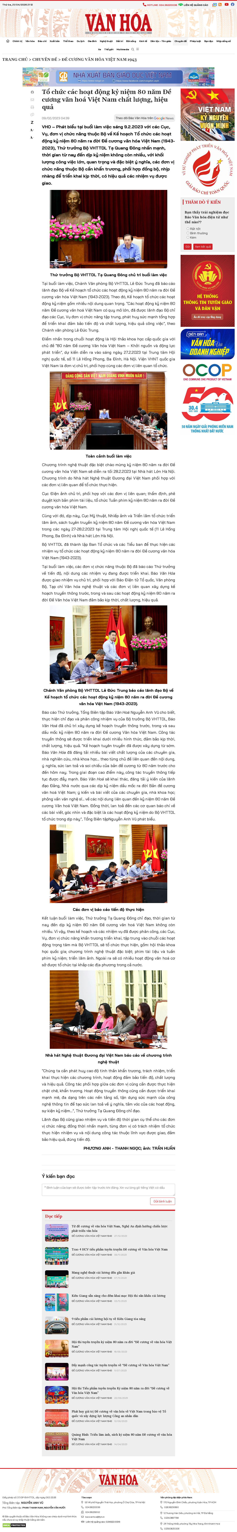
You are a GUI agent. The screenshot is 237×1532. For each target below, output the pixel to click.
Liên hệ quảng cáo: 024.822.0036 (100, 1521)
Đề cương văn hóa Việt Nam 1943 (92, 1236)
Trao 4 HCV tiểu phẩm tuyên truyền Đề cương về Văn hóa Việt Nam (120, 1249)
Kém (191, 237)
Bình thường (197, 233)
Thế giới (108, 49)
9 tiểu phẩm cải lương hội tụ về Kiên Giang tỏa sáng (109, 1318)
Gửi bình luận (163, 1201)
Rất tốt (194, 229)
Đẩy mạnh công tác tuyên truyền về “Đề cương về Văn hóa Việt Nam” (120, 1365)
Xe (99, 49)
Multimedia (123, 49)
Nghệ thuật (106, 41)
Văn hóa (30, 41)
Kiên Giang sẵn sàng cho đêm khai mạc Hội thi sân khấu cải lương (119, 1295)
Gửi (187, 246)
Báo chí (42, 41)
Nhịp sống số (223, 41)
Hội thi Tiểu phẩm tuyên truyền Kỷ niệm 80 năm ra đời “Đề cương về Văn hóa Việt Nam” (120, 1390)
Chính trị (17, 41)
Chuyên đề (181, 41)
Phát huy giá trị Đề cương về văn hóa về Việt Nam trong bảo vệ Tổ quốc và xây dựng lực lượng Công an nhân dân (119, 1413)
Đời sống (131, 41)
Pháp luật (195, 41)
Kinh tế (143, 41)
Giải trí (119, 41)
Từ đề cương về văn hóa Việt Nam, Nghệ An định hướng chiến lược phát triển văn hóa (120, 1228)
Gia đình (92, 41)
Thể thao (68, 41)
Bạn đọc (208, 41)
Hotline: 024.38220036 (160, 5)
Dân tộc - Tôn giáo (160, 41)
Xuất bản (55, 41)
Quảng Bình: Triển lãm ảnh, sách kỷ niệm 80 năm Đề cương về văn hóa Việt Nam (122, 1436)
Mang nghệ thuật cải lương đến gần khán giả (103, 1272)
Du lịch (81, 41)
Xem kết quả (203, 246)
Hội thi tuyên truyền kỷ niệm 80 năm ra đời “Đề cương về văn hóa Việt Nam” (122, 1344)
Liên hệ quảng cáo (193, 5)
